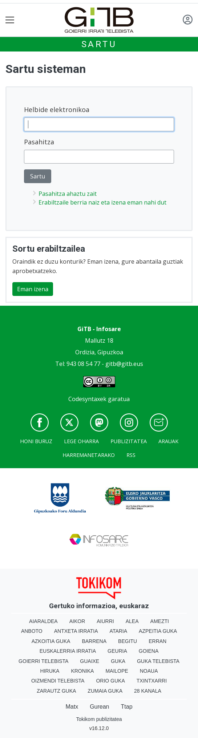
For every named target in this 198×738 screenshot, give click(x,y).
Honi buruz (36, 441)
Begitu (127, 641)
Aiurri (105, 621)
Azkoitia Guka (51, 641)
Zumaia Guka (105, 691)
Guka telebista (158, 661)
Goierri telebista (43, 661)
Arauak (168, 441)
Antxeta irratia (76, 631)
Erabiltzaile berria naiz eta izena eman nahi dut (102, 202)
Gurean (99, 707)
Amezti (159, 621)
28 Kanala (147, 691)
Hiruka (50, 671)
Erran (157, 641)
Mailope (116, 671)
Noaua (149, 671)
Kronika (82, 671)
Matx (71, 707)
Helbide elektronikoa (56, 109)
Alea (132, 621)
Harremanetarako (88, 455)
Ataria (119, 631)
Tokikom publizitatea (99, 719)
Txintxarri (152, 681)
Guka (118, 661)
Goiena (148, 651)
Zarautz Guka (56, 691)
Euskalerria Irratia (68, 651)
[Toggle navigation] (10, 20)
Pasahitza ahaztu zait (68, 194)
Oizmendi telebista (58, 681)
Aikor (77, 621)
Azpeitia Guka (158, 631)
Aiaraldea (43, 621)
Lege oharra (81, 441)
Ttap (127, 707)
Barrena (94, 641)
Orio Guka (110, 681)
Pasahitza (39, 141)
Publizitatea (128, 441)
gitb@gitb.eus (124, 364)
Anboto (32, 631)
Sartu (99, 44)
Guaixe (89, 661)
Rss (131, 455)
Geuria (117, 651)
